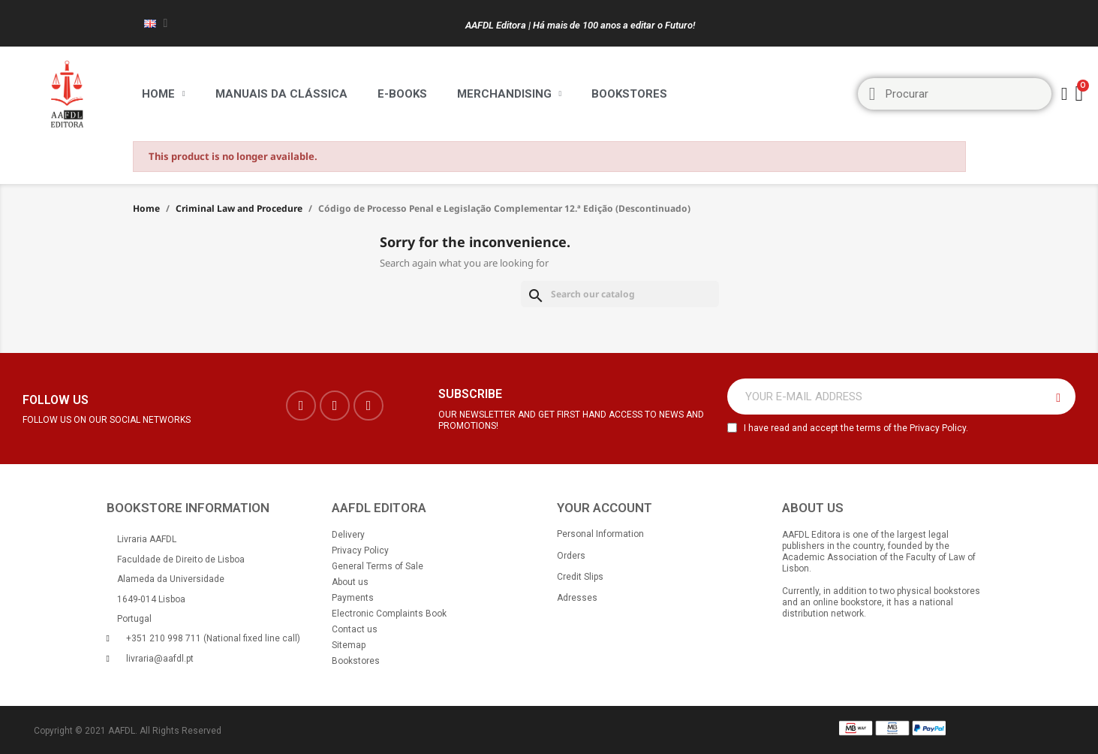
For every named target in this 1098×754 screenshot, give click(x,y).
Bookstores (629, 94)
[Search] (620, 294)
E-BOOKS (402, 94)
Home (163, 94)
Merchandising (509, 94)
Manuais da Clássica (281, 94)
